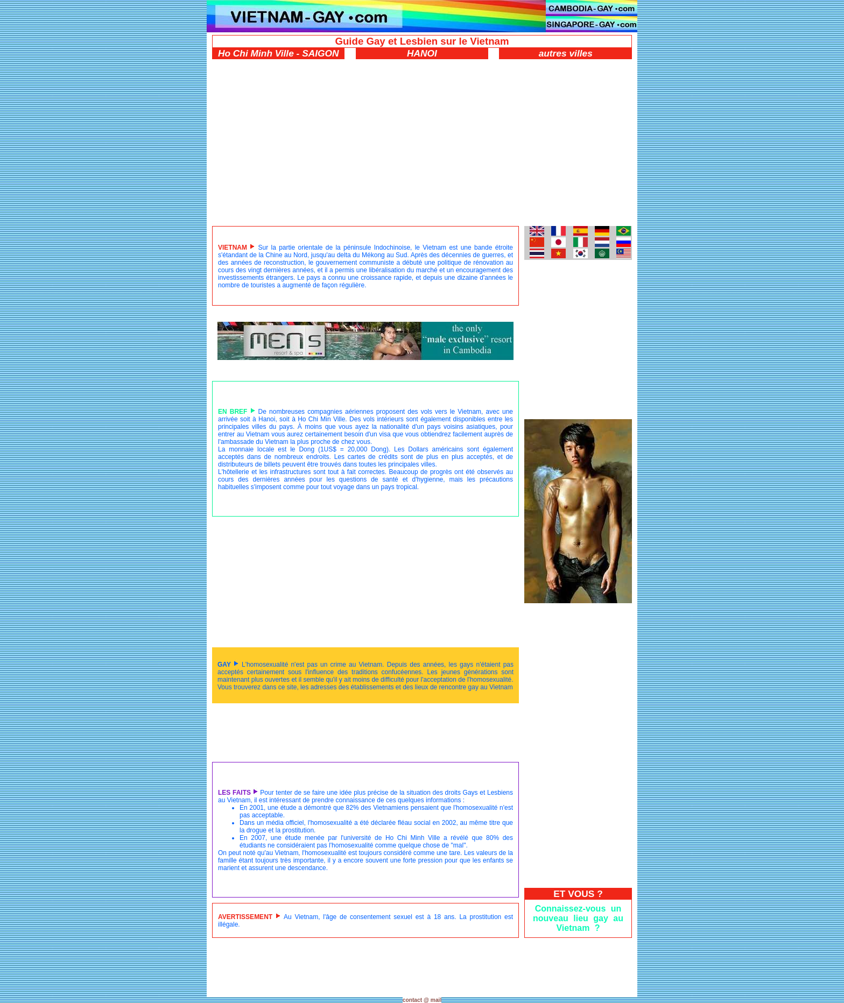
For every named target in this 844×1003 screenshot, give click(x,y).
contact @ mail (422, 1000)
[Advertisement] (422, 140)
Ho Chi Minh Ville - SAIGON (278, 53)
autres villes (566, 53)
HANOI (422, 53)
